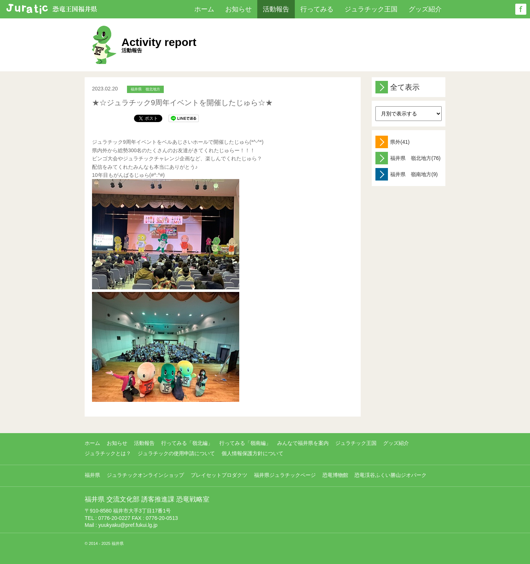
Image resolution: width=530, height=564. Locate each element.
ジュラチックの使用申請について (176, 453)
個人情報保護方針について (252, 453)
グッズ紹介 (425, 9)
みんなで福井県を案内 (303, 443)
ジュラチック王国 (371, 9)
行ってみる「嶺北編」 (187, 443)
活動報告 (276, 9)
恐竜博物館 (335, 475)
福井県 (92, 475)
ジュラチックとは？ (108, 453)
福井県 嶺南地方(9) (406, 174)
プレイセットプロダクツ (219, 475)
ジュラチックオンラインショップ (145, 475)
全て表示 (397, 87)
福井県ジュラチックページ (285, 475)
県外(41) (392, 142)
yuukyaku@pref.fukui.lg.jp (128, 525)
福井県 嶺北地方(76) (408, 158)
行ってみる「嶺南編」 (245, 443)
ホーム (204, 9)
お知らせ (238, 9)
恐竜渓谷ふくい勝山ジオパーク (390, 475)
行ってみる (316, 9)
